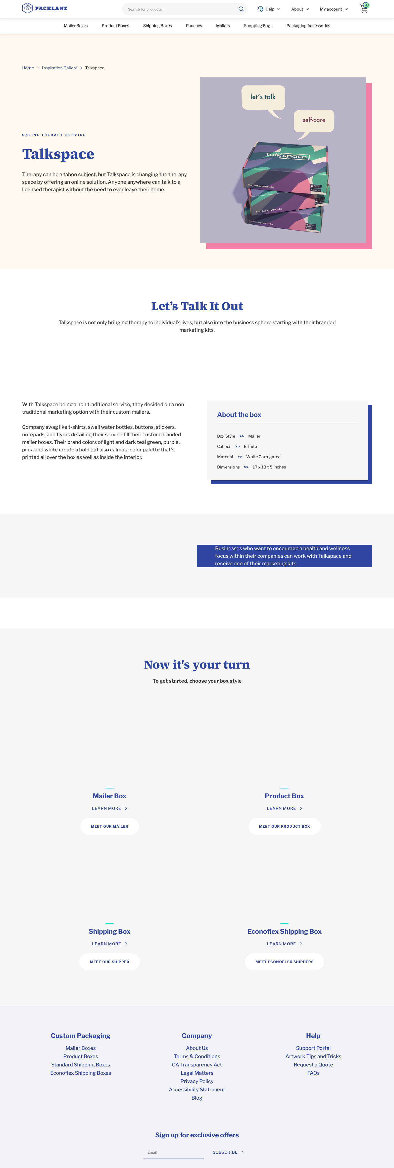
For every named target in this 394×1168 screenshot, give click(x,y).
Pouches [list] (194, 25)
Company (197, 901)
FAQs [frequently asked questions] (313, 938)
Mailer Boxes (81, 913)
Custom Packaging (80, 901)
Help (313, 901)
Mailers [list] (223, 25)
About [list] (297, 9)
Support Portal (313, 913)
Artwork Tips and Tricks (313, 922)
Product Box (153, 796)
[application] (365, 9)
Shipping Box (241, 796)
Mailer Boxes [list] (76, 25)
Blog (196, 963)
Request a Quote (313, 930)
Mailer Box (66, 796)
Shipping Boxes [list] (157, 25)
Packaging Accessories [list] (308, 25)
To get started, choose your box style (197, 681)
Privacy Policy (197, 947)
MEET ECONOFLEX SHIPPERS (328, 826)
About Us (197, 913)
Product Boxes (80, 922)
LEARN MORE (62, 808)
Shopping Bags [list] (258, 25)
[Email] (173, 1018)
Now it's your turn (197, 664)
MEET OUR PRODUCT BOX (153, 826)
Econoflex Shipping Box (328, 796)
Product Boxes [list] (115, 25)
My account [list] (331, 9)
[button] (240, 9)
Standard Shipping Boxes (80, 930)
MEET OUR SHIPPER (241, 826)
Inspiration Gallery (59, 68)
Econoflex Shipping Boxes (80, 938)
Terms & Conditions (197, 922)
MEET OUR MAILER (66, 826)
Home (28, 68)
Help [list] (266, 9)
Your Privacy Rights (186, 1124)
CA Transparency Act (197, 930)
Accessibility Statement (197, 955)
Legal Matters (197, 938)
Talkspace (95, 68)
